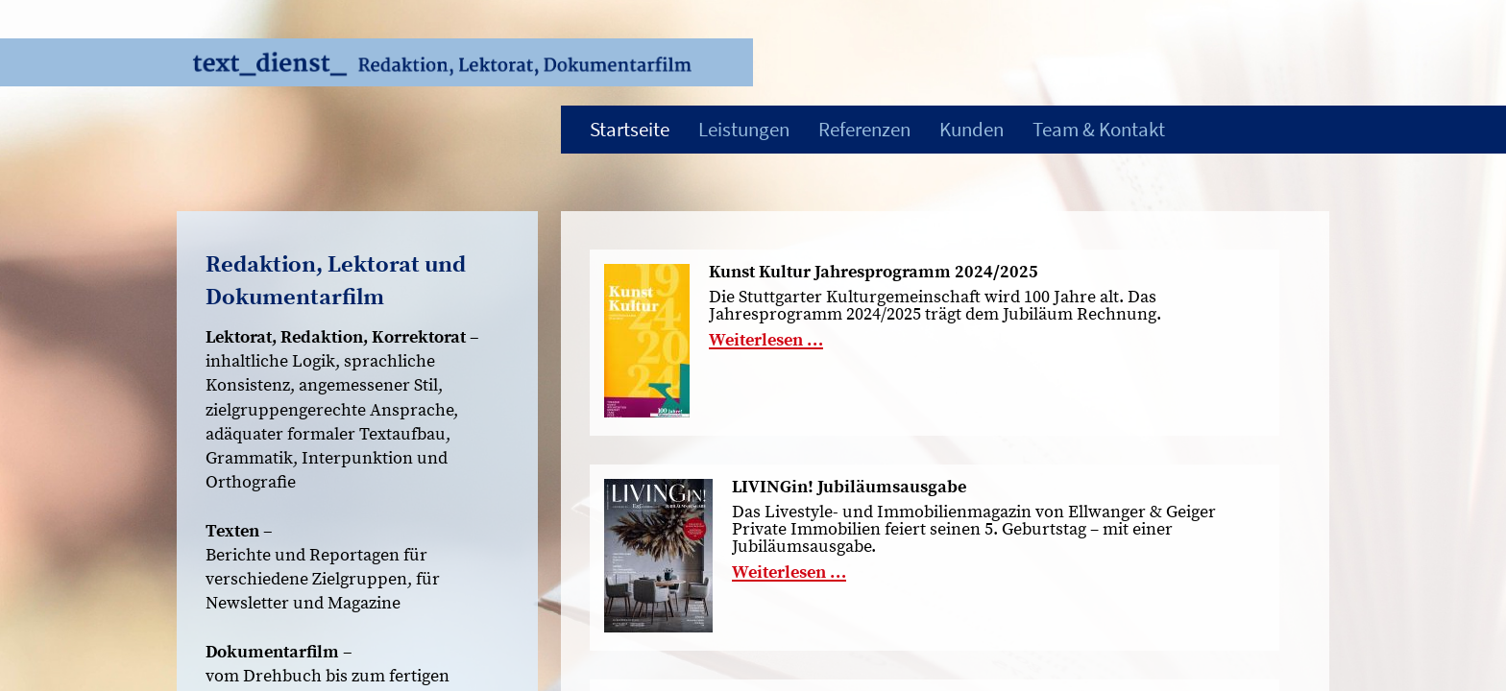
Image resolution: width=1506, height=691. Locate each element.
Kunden (971, 129)
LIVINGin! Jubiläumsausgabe (849, 487)
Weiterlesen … (766, 340)
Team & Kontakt (1098, 129)
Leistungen (743, 129)
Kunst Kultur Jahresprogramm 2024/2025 (873, 272)
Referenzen (864, 129)
